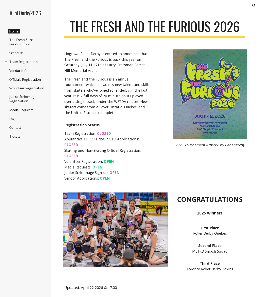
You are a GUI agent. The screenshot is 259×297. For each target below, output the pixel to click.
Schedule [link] (16, 53)
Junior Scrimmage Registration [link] (22, 98)
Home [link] (14, 31)
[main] (155, 28)
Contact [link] (15, 127)
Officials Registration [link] (25, 79)
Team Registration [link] (23, 62)
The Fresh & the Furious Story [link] (21, 42)
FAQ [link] (12, 119)
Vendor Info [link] (18, 70)
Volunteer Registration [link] (26, 88)
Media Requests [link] (21, 110)
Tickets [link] (14, 136)
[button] (254, 5)
